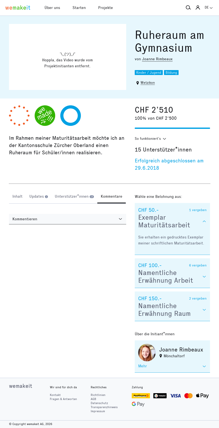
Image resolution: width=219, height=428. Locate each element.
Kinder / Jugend (148, 73)
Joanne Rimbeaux (157, 59)
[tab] (17, 197)
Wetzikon (148, 83)
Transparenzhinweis (104, 407)
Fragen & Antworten (63, 399)
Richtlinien (98, 395)
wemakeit (20, 385)
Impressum (98, 411)
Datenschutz (99, 403)
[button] (188, 8)
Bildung (171, 73)
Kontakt (55, 395)
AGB (93, 399)
